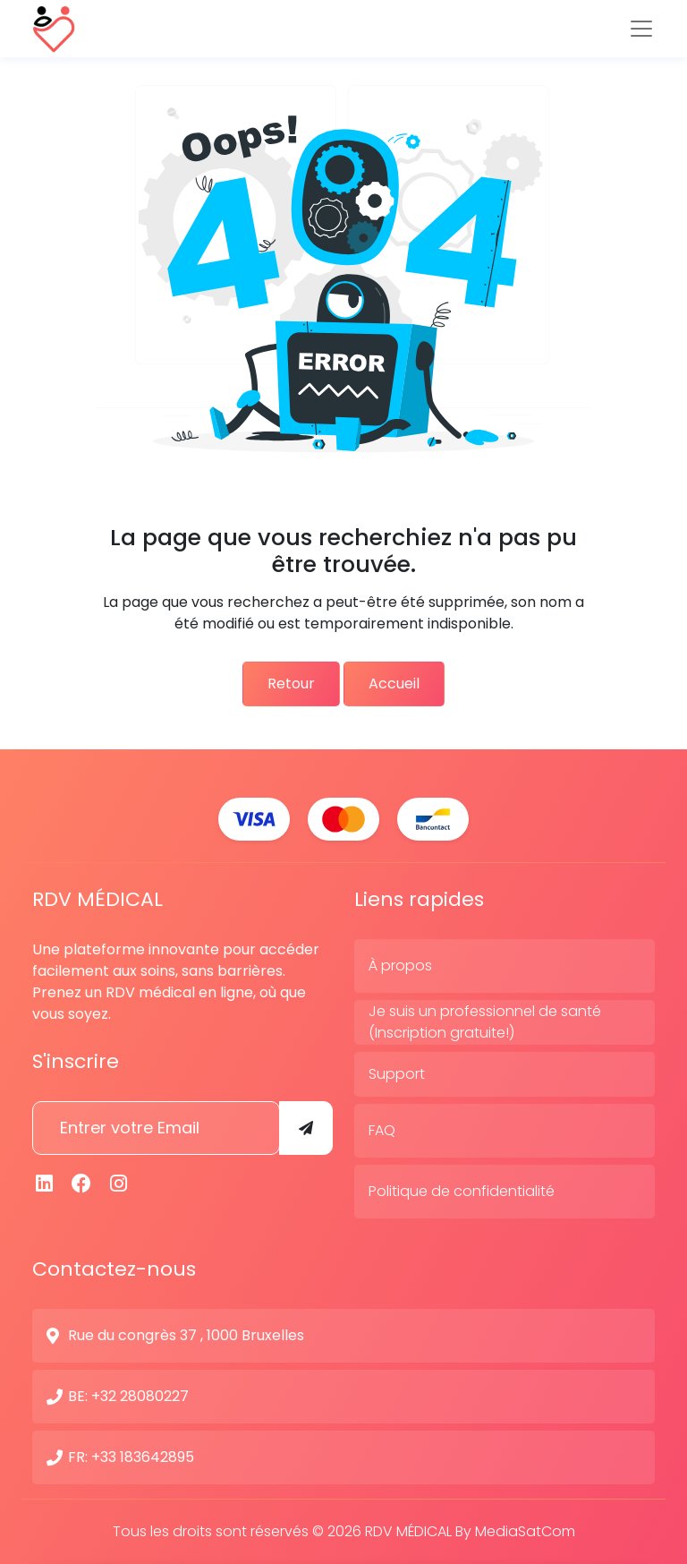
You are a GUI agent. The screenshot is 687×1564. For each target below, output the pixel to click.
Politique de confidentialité (462, 1191)
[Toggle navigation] (641, 28)
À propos (400, 965)
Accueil (402, 683)
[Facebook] (82, 1184)
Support (397, 1074)
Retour (283, 683)
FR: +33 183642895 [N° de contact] (131, 1457)
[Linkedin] (44, 1184)
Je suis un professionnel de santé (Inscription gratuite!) (485, 1022)
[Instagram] (118, 1184)
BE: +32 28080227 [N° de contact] (128, 1396)
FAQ (382, 1130)
